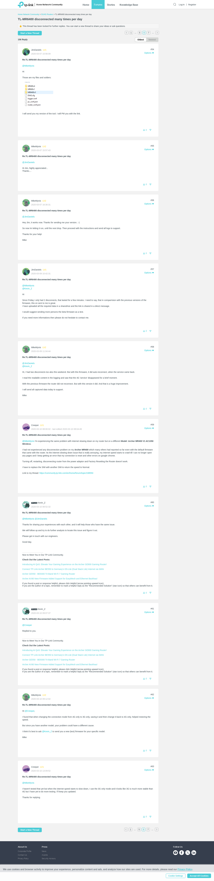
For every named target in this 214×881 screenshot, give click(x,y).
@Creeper (27, 625)
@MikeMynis (28, 66)
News (44, 851)
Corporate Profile (24, 851)
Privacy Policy (23, 858)
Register (192, 3)
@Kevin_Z (27, 288)
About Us (22, 847)
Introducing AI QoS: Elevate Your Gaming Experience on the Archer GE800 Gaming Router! (64, 564)
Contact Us (22, 855)
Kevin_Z (41, 503)
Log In (182, 3)
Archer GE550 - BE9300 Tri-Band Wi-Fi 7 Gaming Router (48, 574)
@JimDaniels (28, 162)
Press (44, 847)
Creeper (35, 425)
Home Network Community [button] (49, 3)
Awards (45, 855)
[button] (149, 53)
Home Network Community (28, 14)
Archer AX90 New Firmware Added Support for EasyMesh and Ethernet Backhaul (59, 578)
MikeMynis (36, 146)
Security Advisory (49, 858)
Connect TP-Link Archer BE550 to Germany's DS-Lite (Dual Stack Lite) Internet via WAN (63, 569)
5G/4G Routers (47, 14)
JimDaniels (36, 50)
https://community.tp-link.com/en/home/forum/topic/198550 (66, 473)
